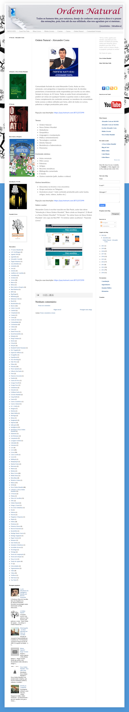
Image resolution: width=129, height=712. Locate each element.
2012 (103, 267)
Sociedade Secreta (16, 547)
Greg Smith (14, 397)
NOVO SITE (11, 31)
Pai (12, 510)
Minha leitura (14, 475)
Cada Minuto (105, 154)
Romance (13, 540)
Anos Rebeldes (15, 264)
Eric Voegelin (14, 350)
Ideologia (13, 415)
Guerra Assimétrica (16, 401)
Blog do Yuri (105, 147)
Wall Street (14, 578)
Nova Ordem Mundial (17, 487)
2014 (103, 262)
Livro (12, 450)
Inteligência (14, 427)
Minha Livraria (49, 31)
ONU (12, 500)
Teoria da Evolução (16, 556)
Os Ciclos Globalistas (17, 507)
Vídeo (12, 570)
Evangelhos (14, 355)
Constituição (105, 281)
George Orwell (15, 383)
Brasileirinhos (14, 303)
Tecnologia (14, 549)
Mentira (13, 471)
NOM (12, 485)
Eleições (13, 345)
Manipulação (14, 461)
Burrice (13, 306)
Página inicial (57, 309)
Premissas (13, 524)
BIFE (12, 292)
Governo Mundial (16, 394)
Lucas (12, 457)
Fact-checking (15, 359)
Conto (12, 317)
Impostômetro (106, 284)
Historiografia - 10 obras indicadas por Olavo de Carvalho (24, 631)
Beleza (13, 285)
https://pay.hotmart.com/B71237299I (69, 112)
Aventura (13, 278)
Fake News (14, 362)
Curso (12, 329)
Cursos (68, 31)
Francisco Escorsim (16, 376)
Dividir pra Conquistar (23, 686)
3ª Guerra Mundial (16, 250)
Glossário (13, 390)
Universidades (15, 566)
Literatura (13, 445)
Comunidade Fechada (94, 31)
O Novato (13, 493)
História (13, 411)
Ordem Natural (78, 31)
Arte (12, 268)
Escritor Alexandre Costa (109, 128)
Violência (13, 575)
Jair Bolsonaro (15, 436)
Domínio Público (107, 288)
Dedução (13, 336)
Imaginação (14, 420)
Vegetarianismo (15, 568)
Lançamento (14, 438)
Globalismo (14, 387)
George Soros (14, 385)
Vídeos (13, 573)
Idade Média (14, 413)
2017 (103, 254)
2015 (103, 259)
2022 (103, 235)
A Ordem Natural (22, 611)
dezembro (106, 238)
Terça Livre (14, 559)
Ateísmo (13, 271)
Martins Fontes (15, 464)
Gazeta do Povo (15, 380)
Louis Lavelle (14, 454)
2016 (103, 256)
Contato (60, 31)
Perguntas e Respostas (17, 517)
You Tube (13, 580)
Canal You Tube (24, 31)
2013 (103, 264)
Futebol (13, 378)
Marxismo (13, 466)
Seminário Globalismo (17, 545)
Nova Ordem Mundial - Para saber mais (24, 668)
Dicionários (105, 291)
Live (12, 447)
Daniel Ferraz (14, 331)
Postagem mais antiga (86, 309)
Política (13, 521)
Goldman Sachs (15, 392)
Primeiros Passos (15, 526)
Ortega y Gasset (15, 505)
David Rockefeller (16, 334)
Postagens (104, 222)
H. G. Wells (14, 406)
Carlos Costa (14, 308)
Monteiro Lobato (15, 480)
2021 (103, 246)
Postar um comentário (44, 305)
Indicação (13, 425)
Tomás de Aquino (16, 561)
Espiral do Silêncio (16, 352)
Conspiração (14, 313)
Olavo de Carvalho (16, 498)
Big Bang (13, 294)
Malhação (13, 459)
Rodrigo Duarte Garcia (17, 533)
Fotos (12, 373)
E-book (13, 343)
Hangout (13, 408)
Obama (13, 496)
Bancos (13, 282)
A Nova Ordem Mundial (109, 144)
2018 (103, 251)
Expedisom (14, 357)
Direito (13, 341)
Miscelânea (14, 478)
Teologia (13, 552)
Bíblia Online (105, 151)
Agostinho (14, 257)
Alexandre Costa (15, 259)
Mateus (13, 468)
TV (12, 563)
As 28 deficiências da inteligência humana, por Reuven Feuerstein (24, 593)
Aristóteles (14, 266)
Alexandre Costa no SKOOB (110, 121)
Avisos (12, 280)
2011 (103, 270)
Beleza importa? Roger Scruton (24, 650)
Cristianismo (14, 324)
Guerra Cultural (15, 404)
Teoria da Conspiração (17, 554)
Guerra (13, 399)
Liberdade (13, 443)
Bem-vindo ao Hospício (17, 287)
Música (13, 482)
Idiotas (13, 418)
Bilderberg (14, 296)
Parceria (13, 514)
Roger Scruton (15, 538)
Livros (12, 452)
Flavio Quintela (15, 369)
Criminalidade (15, 322)
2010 (103, 272)
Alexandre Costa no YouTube (110, 125)
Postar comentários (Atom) (47, 313)
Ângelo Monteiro (15, 261)
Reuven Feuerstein (16, 528)
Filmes (13, 364)
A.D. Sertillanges (15, 252)
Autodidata (14, 275)
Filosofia (13, 366)
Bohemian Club (15, 299)
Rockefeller (14, 531)
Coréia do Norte (15, 320)
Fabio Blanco (105, 157)
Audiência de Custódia (17, 273)
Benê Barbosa (14, 289)
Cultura (13, 327)
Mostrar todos (117, 159)
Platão (12, 519)
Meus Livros (37, 31)
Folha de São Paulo (16, 371)
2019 (103, 248)
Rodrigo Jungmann (16, 536)
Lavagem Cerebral (16, 440)
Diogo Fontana (15, 338)
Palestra (13, 512)
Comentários (105, 226)
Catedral (13, 310)
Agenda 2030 (14, 254)
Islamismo (14, 433)
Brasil (12, 301)
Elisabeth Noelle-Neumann (18, 348)
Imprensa (13, 422)
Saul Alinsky (14, 543)
